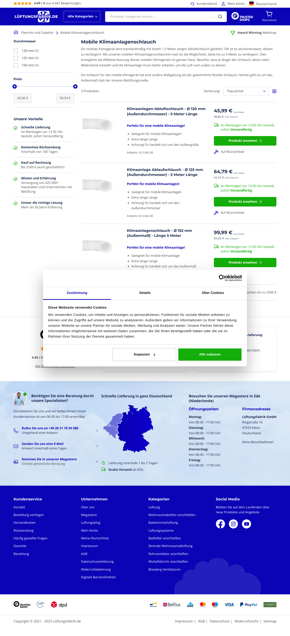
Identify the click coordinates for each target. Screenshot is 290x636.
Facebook (220, 523)
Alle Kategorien (80, 16)
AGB (84, 554)
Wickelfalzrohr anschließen (168, 561)
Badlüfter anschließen (164, 538)
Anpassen (144, 354)
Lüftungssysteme (161, 530)
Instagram (233, 523)
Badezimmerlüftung (163, 523)
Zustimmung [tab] (77, 293)
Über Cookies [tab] (213, 293)
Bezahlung (21, 554)
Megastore (89, 515)
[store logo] (36, 16)
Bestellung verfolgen (29, 515)
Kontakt (19, 507)
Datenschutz (220, 621)
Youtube (246, 523)
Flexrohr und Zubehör (37, 33)
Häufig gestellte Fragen (31, 538)
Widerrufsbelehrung (96, 569)
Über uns (88, 507)
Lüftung (154, 507)
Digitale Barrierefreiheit (98, 577)
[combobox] (166, 16)
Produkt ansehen (243, 141)
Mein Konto (235, 4)
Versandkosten (25, 523)
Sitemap (269, 621)
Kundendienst (206, 4)
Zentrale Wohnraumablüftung (170, 546)
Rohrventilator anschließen (168, 554)
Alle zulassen (210, 354)
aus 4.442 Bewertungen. (58, 3)
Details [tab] (145, 293)
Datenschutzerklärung (97, 561)
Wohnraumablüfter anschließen (172, 515)
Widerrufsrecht (246, 621)
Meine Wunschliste (95, 538)
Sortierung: (212, 91)
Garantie (20, 546)
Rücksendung (24, 530)
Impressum (89, 546)
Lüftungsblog (90, 523)
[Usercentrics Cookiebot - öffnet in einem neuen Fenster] (222, 278)
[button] (245, 152)
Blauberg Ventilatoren (164, 569)
